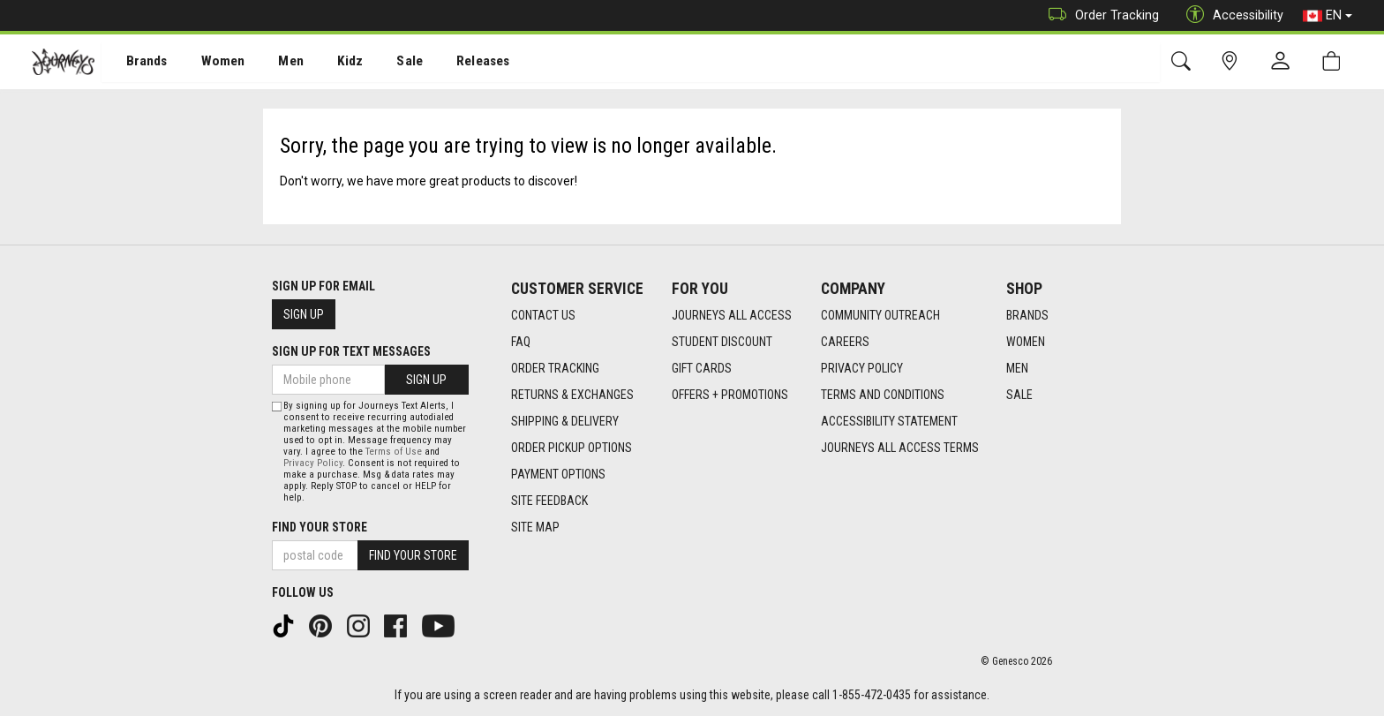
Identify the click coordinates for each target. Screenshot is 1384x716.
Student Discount (722, 342)
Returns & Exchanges (572, 395)
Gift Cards (702, 368)
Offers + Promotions (730, 395)
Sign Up (303, 314)
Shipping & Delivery (565, 421)
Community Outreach (880, 315)
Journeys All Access (732, 315)
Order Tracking (1099, 15)
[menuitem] (137, 62)
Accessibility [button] (1230, 15)
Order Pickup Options (571, 448)
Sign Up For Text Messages (351, 351)
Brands (136, 62)
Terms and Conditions (882, 395)
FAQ (520, 342)
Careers (845, 342)
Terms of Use (393, 451)
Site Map (535, 527)
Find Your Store (319, 527)
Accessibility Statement (889, 421)
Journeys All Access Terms (900, 448)
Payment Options (558, 474)
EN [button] (1327, 16)
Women (209, 62)
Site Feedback (549, 501)
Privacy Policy (862, 368)
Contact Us (543, 315)
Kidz (330, 62)
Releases (456, 62)
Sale (386, 62)
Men (273, 62)
